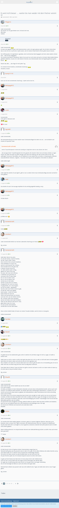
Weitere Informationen (6, 506)
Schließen (15, 506)
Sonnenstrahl (5, 17)
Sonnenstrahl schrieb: (9, 146)
